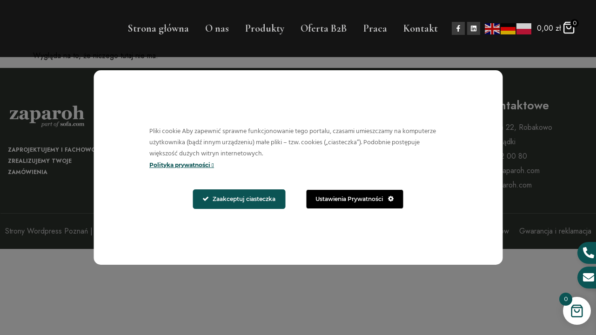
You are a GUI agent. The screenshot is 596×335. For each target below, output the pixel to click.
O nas (217, 28)
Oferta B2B (324, 28)
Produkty (264, 28)
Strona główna (158, 28)
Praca (375, 28)
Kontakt (420, 28)
